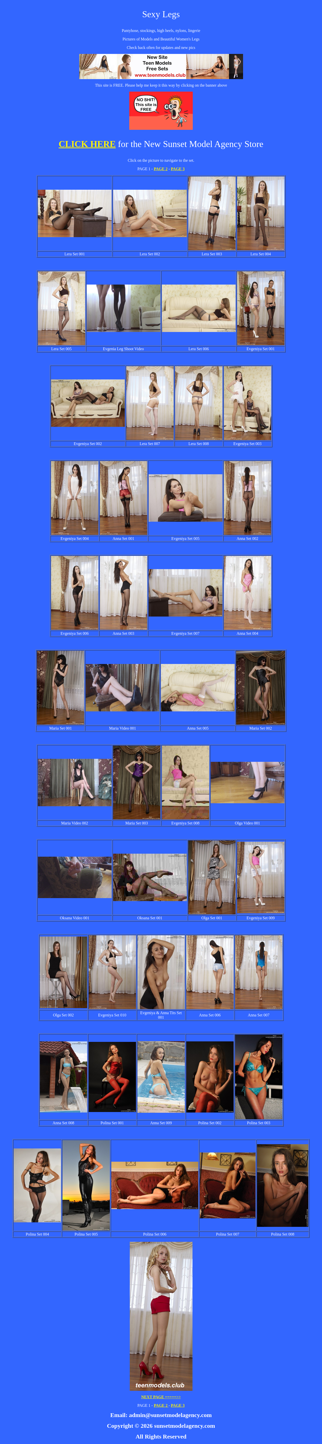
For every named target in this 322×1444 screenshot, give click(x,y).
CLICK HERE (87, 144)
